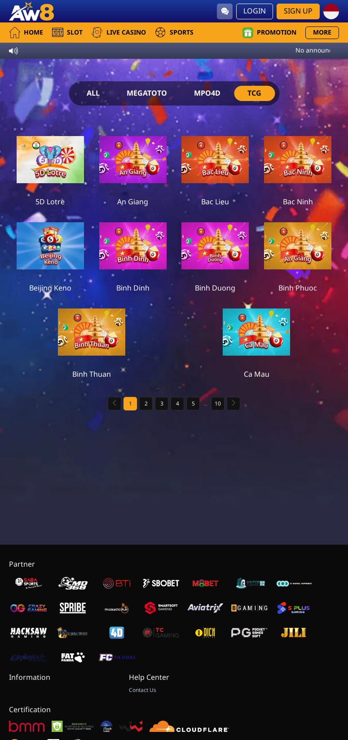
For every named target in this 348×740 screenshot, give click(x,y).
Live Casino (119, 32)
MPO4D (207, 93)
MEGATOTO (147, 93)
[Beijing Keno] (50, 253)
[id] (331, 11)
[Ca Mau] (256, 339)
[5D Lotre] (50, 166)
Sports (174, 32)
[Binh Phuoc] (297, 253)
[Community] (225, 11)
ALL (93, 93)
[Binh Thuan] (91, 339)
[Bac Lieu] (215, 166)
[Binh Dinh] (133, 253)
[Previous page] (114, 403)
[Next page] (233, 403)
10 (218, 404)
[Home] (31, 11)
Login (254, 11)
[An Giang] (133, 166)
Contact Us (142, 690)
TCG (254, 93)
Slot (67, 32)
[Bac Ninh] (297, 166)
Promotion (269, 32)
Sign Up (298, 11)
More (322, 32)
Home (26, 32)
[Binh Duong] (215, 253)
